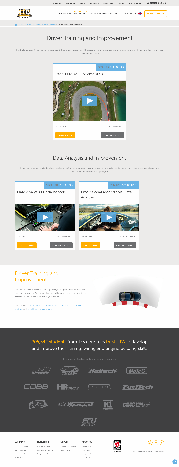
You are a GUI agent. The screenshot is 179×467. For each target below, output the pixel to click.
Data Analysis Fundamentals (41, 305)
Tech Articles (20, 450)
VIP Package (80, 13)
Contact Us (135, 3)
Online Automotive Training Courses (40, 25)
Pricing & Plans (43, 447)
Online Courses (21, 447)
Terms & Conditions (68, 447)
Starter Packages (100, 14)
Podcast (56, 3)
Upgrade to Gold (44, 454)
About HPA (86, 447)
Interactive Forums (23, 454)
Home (20, 25)
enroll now (65, 135)
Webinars (108, 3)
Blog (82, 3)
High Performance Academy (24, 14)
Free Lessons (122, 14)
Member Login (155, 13)
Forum (121, 3)
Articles (94, 3)
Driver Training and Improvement (36, 276)
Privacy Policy (65, 450)
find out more (112, 135)
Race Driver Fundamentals (39, 309)
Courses (64, 14)
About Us (70, 3)
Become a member (45, 450)
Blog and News (88, 454)
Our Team (86, 450)
